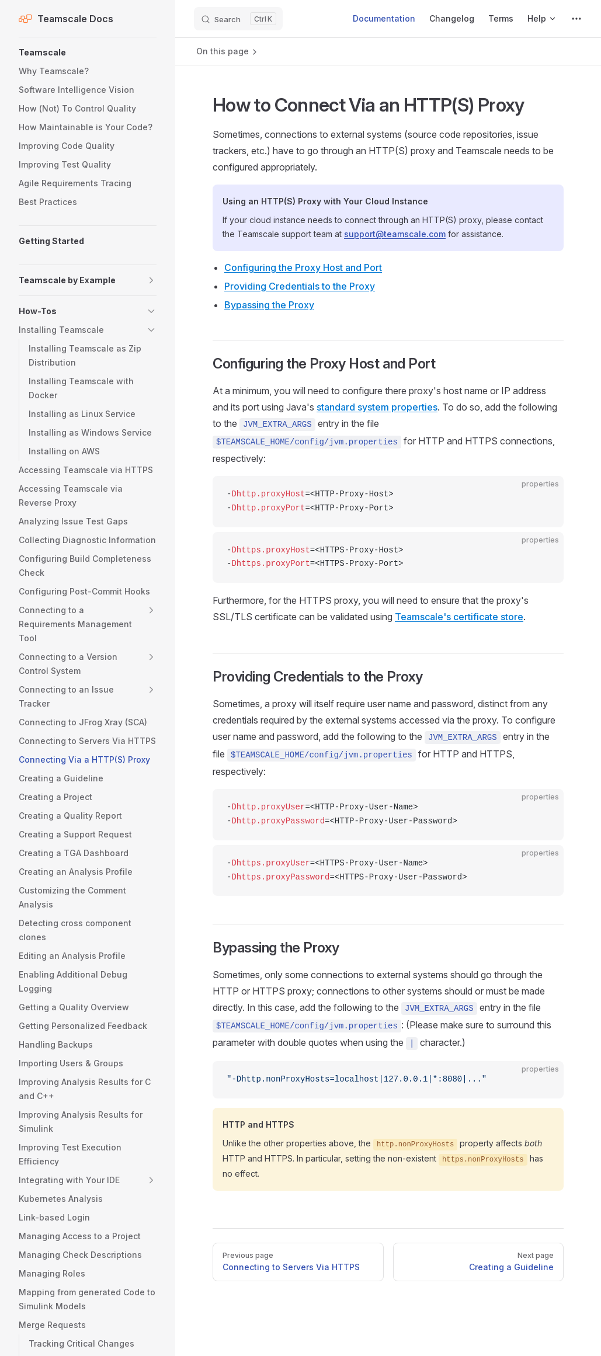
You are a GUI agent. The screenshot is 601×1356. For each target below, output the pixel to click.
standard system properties (377, 407)
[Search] (238, 18)
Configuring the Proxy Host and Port (303, 267)
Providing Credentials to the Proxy (299, 286)
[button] (88, 52)
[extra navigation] (576, 18)
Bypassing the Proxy (269, 305)
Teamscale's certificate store (459, 617)
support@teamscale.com (395, 234)
